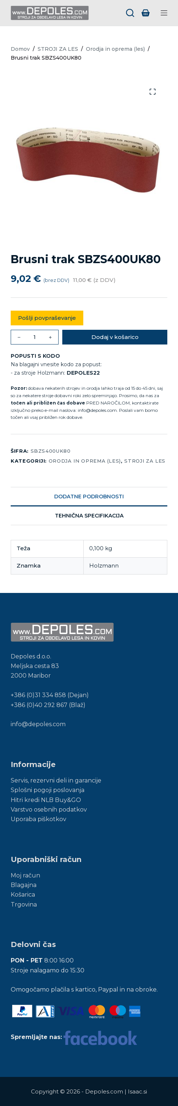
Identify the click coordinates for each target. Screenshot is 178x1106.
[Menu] (164, 13)
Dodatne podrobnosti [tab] (89, 496)
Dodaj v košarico (115, 336)
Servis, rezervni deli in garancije (56, 780)
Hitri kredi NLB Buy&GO (46, 799)
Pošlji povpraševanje (47, 317)
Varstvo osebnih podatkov (49, 809)
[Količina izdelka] (35, 337)
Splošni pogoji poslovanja (47, 790)
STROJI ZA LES (144, 461)
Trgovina (24, 904)
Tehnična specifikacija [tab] (89, 515)
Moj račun (25, 875)
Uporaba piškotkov (38, 819)
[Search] (130, 13)
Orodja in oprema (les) (85, 461)
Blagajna (23, 884)
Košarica (23, 894)
